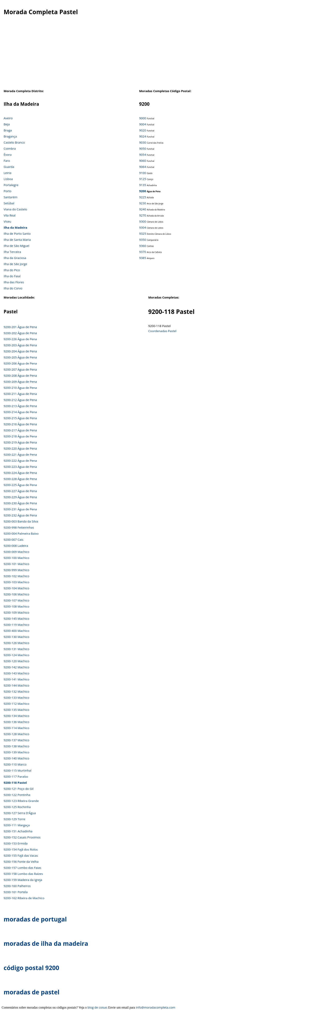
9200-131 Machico (16, 649)
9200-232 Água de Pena (20, 515)
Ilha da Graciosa (15, 258)
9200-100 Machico (16, 558)
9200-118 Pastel (15, 783)
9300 (142, 221)
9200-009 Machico (16, 552)
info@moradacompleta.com (155, 1007)
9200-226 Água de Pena (20, 339)
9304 (142, 227)
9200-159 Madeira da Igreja (23, 880)
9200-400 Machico (16, 631)
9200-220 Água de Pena (20, 448)
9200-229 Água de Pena (20, 497)
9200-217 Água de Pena (20, 430)
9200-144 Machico (16, 685)
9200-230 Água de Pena (20, 503)
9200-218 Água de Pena (20, 436)
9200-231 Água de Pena (20, 509)
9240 (142, 209)
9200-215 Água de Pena (20, 418)
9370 (142, 252)
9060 (142, 161)
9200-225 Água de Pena (20, 485)
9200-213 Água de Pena (20, 406)
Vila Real (10, 215)
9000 (142, 118)
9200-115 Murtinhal (17, 770)
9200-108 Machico (16, 606)
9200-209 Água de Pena (20, 382)
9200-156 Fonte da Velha (21, 862)
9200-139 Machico (16, 752)
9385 (142, 258)
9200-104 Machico (16, 588)
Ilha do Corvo (13, 288)
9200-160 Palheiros (17, 886)
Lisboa (8, 179)
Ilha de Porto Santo (17, 233)
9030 (142, 142)
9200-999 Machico (16, 570)
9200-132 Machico (16, 691)
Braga (8, 130)
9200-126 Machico (16, 643)
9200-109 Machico (16, 612)
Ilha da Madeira (15, 227)
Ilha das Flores (14, 282)
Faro (7, 161)
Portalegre (11, 185)
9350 (142, 240)
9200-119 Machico (16, 625)
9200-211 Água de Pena (20, 394)
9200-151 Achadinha (18, 831)
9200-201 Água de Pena (20, 327)
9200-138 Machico (16, 746)
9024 (142, 136)
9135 (142, 185)
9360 (142, 246)
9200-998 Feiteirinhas (19, 527)
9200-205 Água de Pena (20, 357)
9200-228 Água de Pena (20, 479)
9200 (142, 191)
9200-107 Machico (16, 600)
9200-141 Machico (16, 679)
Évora (8, 154)
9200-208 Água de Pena (20, 375)
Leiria (7, 173)
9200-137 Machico (16, 740)
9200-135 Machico (16, 710)
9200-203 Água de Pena (20, 345)
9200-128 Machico (16, 734)
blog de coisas (97, 1007)
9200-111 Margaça (17, 825)
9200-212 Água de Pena (20, 400)
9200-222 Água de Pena (20, 461)
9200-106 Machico (16, 594)
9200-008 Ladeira (16, 546)
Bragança (10, 136)
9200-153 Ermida (15, 843)
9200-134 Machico (16, 716)
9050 (142, 148)
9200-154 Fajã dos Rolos (21, 849)
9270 (142, 215)
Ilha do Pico (12, 270)
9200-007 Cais (13, 539)
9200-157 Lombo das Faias (22, 868)
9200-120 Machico (16, 661)
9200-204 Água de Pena (20, 351)
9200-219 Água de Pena (20, 442)
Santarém (10, 197)
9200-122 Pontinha (17, 795)
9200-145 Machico (16, 618)
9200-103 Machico (16, 582)
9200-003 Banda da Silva (21, 521)
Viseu (7, 221)
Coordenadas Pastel (162, 331)
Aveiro (8, 118)
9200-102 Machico (16, 576)
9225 (142, 197)
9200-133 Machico (16, 697)
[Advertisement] (155, 54)
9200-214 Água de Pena (20, 412)
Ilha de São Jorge (15, 264)
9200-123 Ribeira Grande (21, 801)
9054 (142, 154)
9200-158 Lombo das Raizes (23, 874)
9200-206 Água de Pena (20, 363)
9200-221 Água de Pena (20, 454)
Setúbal (9, 203)
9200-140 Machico (16, 758)
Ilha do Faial (12, 276)
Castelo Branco (14, 142)
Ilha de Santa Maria (17, 240)
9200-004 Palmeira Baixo (21, 533)
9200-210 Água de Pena (20, 388)
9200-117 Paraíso (16, 776)
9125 (142, 179)
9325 (142, 233)
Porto (8, 191)
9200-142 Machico (16, 667)
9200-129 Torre (14, 819)
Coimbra (10, 148)
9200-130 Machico (16, 637)
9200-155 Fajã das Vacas (21, 855)
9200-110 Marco (15, 764)
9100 (142, 173)
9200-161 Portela (16, 892)
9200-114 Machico (16, 728)
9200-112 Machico (16, 704)
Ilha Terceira (12, 252)
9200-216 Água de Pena (20, 424)
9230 (142, 203)
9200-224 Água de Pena (20, 473)
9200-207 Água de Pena (20, 369)
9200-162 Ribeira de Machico (24, 898)
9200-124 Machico (16, 655)
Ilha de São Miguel (16, 246)
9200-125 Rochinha (17, 807)
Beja (7, 124)
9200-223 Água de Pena (20, 467)
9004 (142, 124)
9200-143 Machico (16, 673)
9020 (142, 130)
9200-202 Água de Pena (20, 333)
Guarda (9, 167)
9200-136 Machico (16, 722)
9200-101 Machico (16, 564)
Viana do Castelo (15, 209)
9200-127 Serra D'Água (20, 813)
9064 (142, 167)
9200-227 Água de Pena (20, 491)
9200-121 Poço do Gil (19, 789)
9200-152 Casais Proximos (22, 837)
